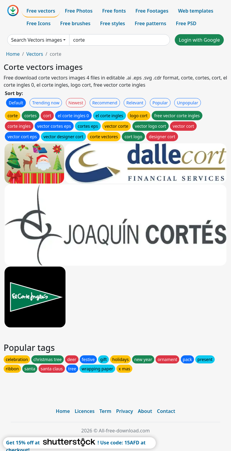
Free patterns (150, 23)
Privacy (124, 411)
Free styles (112, 23)
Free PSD (186, 23)
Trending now (45, 103)
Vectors (34, 54)
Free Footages (151, 10)
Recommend (104, 103)
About (145, 411)
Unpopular (187, 103)
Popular (160, 103)
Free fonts (114, 10)
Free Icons (38, 23)
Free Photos (78, 10)
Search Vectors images (36, 40)
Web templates (195, 10)
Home (13, 54)
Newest (76, 103)
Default (16, 103)
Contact (166, 411)
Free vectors (40, 10)
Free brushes (75, 23)
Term (105, 411)
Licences (84, 411)
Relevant (134, 103)
